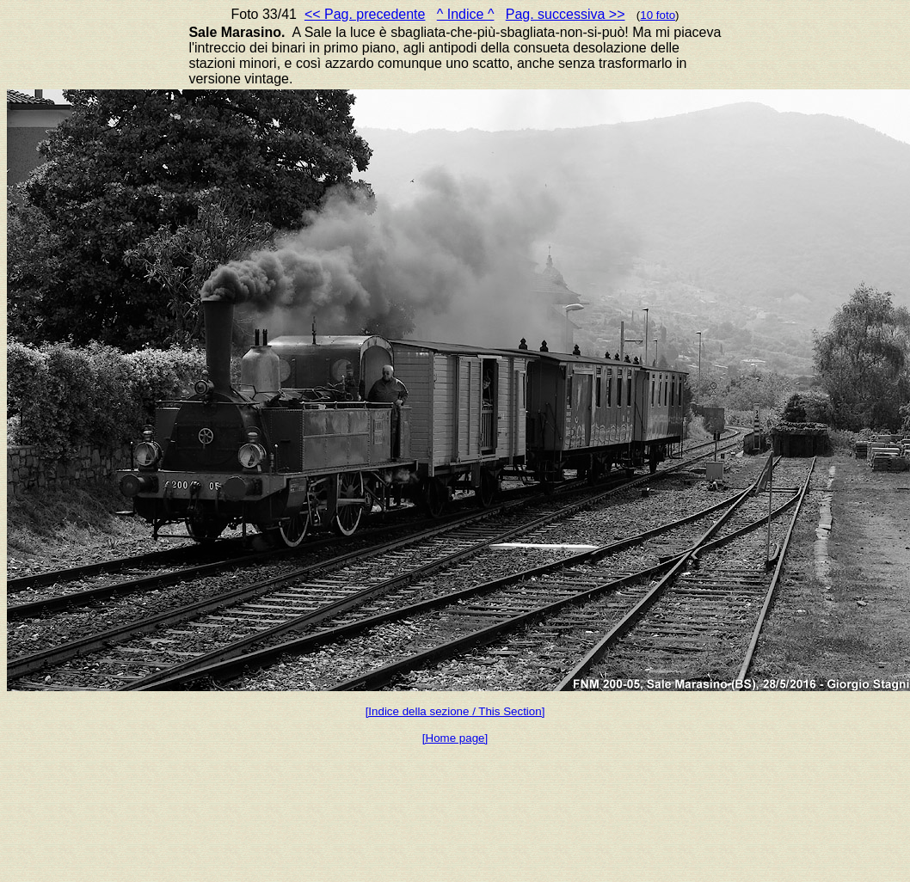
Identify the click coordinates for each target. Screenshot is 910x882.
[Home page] (455, 738)
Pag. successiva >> (565, 14)
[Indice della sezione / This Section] (455, 711)
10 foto (657, 15)
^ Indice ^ (466, 14)
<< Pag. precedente (365, 14)
